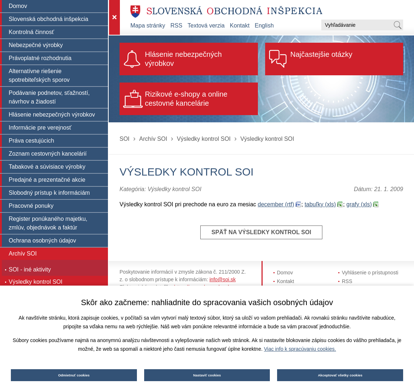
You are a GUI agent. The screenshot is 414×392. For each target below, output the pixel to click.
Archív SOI (153, 139)
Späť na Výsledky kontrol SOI (261, 232)
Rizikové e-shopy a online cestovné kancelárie (186, 98)
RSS (177, 25)
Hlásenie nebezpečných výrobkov (183, 58)
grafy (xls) (359, 204)
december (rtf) (276, 204)
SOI (125, 139)
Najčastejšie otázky (321, 54)
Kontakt (240, 25)
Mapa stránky (147, 25)
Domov (285, 272)
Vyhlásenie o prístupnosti (370, 272)
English (264, 25)
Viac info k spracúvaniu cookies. (300, 349)
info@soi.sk (222, 279)
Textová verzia (206, 25)
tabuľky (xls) (320, 204)
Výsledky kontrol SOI (204, 139)
